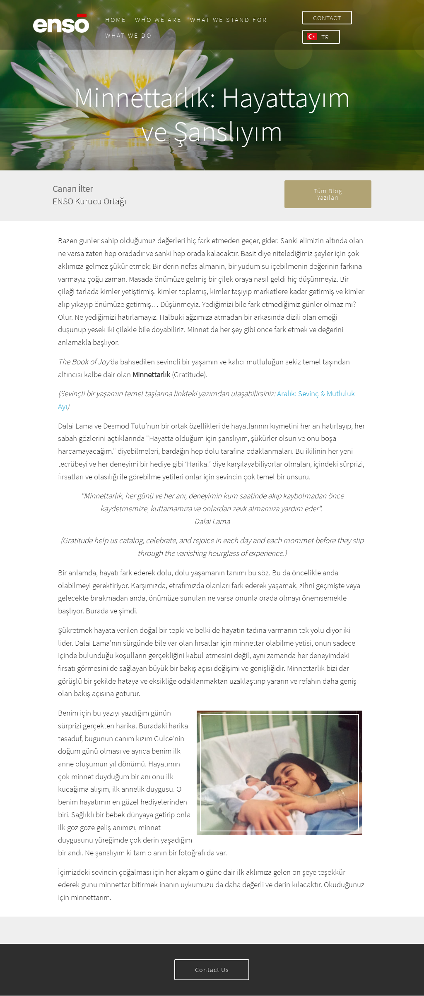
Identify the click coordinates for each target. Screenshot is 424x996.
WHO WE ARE (156, 19)
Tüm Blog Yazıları (328, 194)
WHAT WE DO (126, 35)
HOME (113, 19)
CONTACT (326, 18)
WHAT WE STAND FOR (227, 19)
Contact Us (212, 970)
